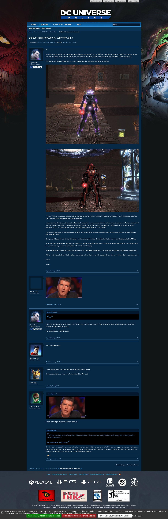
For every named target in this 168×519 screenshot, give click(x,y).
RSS (119, 474)
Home (33, 25)
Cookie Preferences (111, 474)
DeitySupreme (34, 406)
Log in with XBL (108, 1)
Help (79, 25)
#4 (137, 362)
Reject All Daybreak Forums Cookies (79, 516)
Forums (44, 25)
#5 (137, 386)
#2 (137, 304)
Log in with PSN (133, 1)
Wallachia (33, 382)
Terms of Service (83, 474)
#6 (137, 459)
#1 (137, 271)
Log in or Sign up (96, 1)
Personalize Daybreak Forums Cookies (114, 516)
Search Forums (34, 28)
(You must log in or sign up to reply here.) (127, 465)
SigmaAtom (65, 42)
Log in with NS (121, 1)
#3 (137, 338)
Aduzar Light (34, 291)
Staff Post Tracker (62, 25)
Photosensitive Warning (97, 474)
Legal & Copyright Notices (59, 474)
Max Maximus (34, 358)
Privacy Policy (73, 474)
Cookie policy (137, 516)
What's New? (46, 28)
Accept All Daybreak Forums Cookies (44, 516)
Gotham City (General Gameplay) (46, 42)
